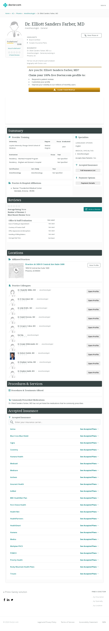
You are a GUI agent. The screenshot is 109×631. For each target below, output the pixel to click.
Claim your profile (64, 90)
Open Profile (93, 291)
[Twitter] (12, 599)
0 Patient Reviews (14, 55)
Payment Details (88, 183)
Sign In (103, 5)
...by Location (97, 605)
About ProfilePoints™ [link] (14, 48)
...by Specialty (97, 601)
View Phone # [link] (91, 35)
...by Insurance (98, 597)
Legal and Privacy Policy (47, 622)
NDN (104, 622)
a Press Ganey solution (15, 592)
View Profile (94, 265)
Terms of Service (68, 622)
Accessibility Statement (88, 622)
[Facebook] (4, 599)
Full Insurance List (87, 170)
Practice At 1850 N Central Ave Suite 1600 (44, 264)
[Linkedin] (8, 599)
